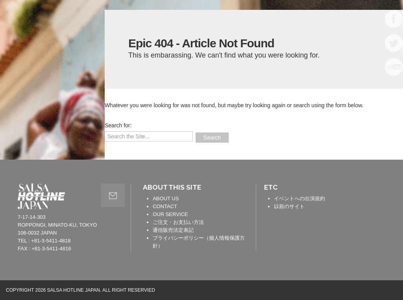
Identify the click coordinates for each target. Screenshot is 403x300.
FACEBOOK (394, 19)
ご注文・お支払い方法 (178, 222)
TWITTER (394, 43)
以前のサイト (289, 206)
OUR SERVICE (170, 214)
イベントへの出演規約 (299, 198)
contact (113, 195)
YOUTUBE (394, 67)
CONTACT (165, 206)
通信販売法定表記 (173, 230)
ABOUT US (166, 198)
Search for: (118, 125)
